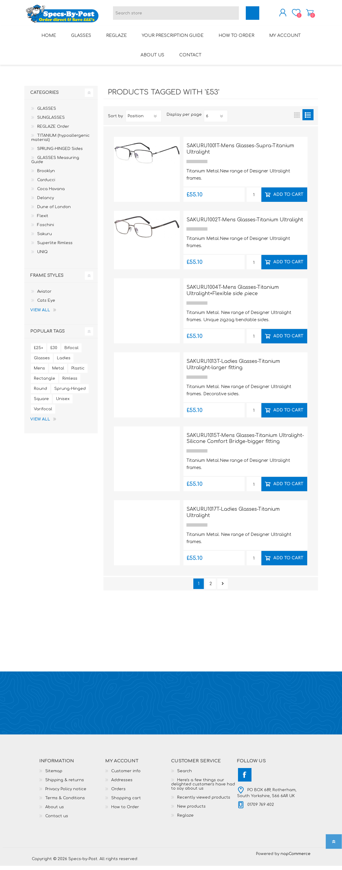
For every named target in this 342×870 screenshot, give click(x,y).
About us (54, 811)
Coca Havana (51, 193)
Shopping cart (304, 14)
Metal (58, 372)
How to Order (125, 811)
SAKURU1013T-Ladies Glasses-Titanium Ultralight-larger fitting (233, 369)
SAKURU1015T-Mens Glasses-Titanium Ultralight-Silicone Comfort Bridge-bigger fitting (245, 443)
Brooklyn (46, 175)
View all (40, 314)
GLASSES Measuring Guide (55, 164)
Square (41, 403)
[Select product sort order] (144, 120)
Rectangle (44, 383)
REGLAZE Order (53, 131)
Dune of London (54, 211)
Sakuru (44, 238)
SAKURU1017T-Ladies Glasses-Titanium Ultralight (233, 516)
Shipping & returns (64, 784)
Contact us (56, 820)
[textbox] (176, 15)
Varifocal (43, 413)
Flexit (42, 220)
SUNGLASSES (51, 122)
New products (191, 811)
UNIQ (42, 256)
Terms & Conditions (65, 802)
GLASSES (46, 113)
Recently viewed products (203, 802)
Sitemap (53, 775)
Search (184, 775)
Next (222, 588)
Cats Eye (46, 305)
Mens (39, 372)
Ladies (63, 362)
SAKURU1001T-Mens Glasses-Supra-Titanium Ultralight (240, 153)
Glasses (42, 362)
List (308, 118)
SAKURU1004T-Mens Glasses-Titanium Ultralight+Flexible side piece (232, 294)
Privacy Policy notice (65, 793)
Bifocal (71, 352)
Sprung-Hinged (70, 393)
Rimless (69, 383)
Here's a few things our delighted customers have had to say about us (203, 788)
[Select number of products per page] (216, 120)
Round (40, 393)
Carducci (46, 184)
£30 (53, 352)
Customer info (126, 775)
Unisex (63, 403)
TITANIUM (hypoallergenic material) (60, 142)
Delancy (45, 202)
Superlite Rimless (55, 247)
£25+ (38, 352)
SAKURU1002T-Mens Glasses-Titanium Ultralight (244, 224)
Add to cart (288, 198)
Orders (118, 793)
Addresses (121, 784)
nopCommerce (296, 858)
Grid (296, 118)
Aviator (44, 296)
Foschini (45, 229)
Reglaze (185, 820)
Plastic (78, 372)
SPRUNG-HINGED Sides (60, 153)
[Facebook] (244, 779)
